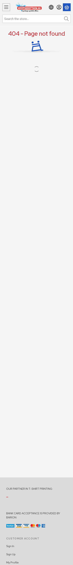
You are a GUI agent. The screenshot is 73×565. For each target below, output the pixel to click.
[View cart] (67, 7)
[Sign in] (59, 7)
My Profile (12, 562)
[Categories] (6, 7)
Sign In (10, 546)
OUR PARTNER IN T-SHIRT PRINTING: (29, 488)
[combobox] (36, 18)
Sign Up (11, 554)
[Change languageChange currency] (51, 7)
